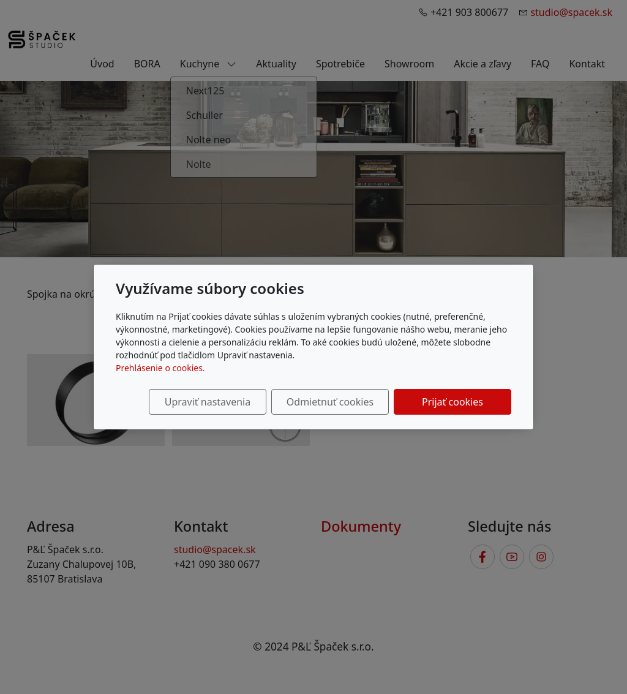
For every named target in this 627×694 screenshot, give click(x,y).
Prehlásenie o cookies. (160, 368)
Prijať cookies (452, 402)
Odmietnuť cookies (330, 402)
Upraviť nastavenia (207, 402)
